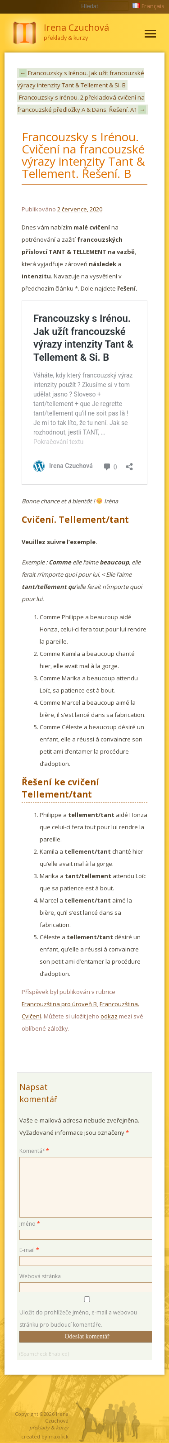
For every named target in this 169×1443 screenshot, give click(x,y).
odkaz (109, 1016)
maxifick (59, 1436)
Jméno (29, 1224)
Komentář (34, 1151)
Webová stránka (40, 1276)
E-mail (29, 1250)
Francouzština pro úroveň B (59, 1004)
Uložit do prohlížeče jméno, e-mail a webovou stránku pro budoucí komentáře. (78, 1318)
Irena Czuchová (57, 1417)
